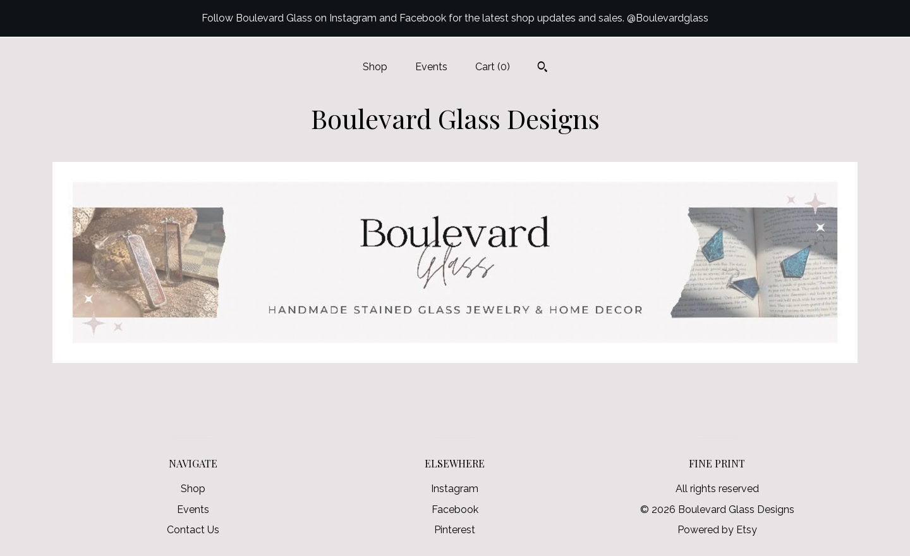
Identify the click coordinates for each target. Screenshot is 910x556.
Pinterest (454, 530)
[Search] (542, 68)
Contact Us (193, 530)
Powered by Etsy (717, 530)
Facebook (455, 509)
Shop (375, 67)
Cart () (492, 67)
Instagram (454, 489)
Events (431, 67)
